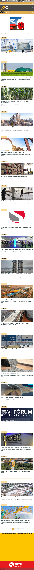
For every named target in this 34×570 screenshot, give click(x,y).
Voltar (28, 33)
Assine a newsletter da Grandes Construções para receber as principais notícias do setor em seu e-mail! (17, 533)
